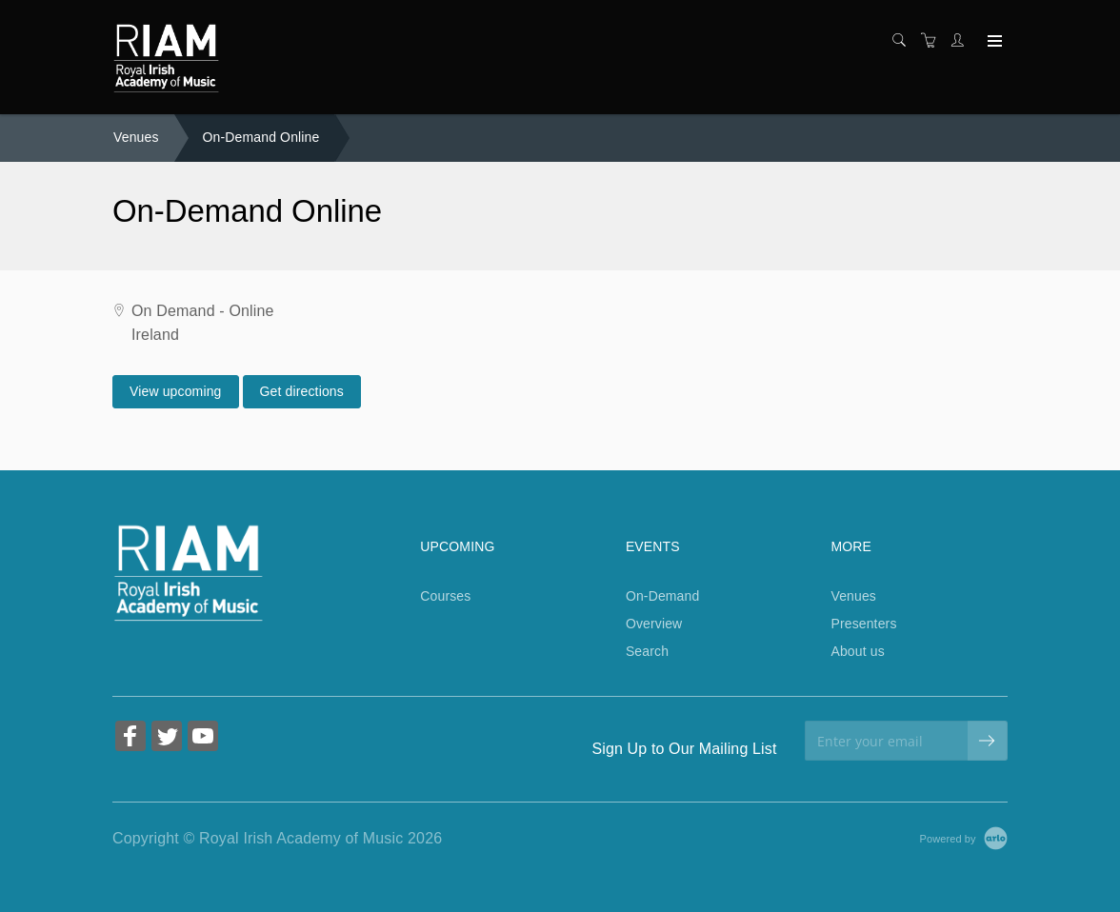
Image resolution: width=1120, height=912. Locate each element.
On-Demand (663, 596)
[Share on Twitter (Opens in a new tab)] (166, 738)
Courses (445, 596)
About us (857, 651)
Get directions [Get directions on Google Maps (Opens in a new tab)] (302, 391)
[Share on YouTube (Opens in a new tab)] (203, 738)
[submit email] (988, 741)
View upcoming (176, 391)
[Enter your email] (886, 741)
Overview (654, 623)
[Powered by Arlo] (964, 837)
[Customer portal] (962, 41)
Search (647, 651)
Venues (136, 137)
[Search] (903, 41)
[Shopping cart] (933, 41)
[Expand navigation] (993, 42)
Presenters (863, 623)
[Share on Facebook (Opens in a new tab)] (130, 738)
